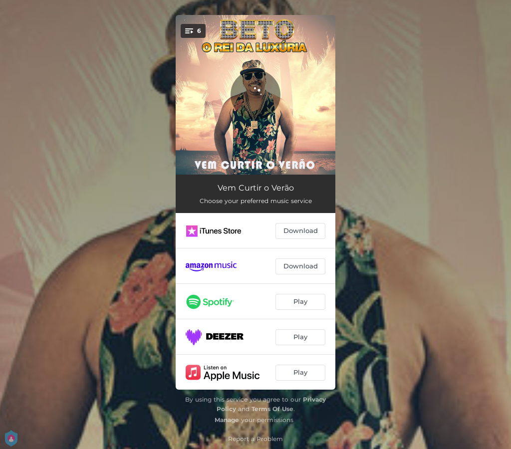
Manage (227, 420)
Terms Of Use (272, 409)
